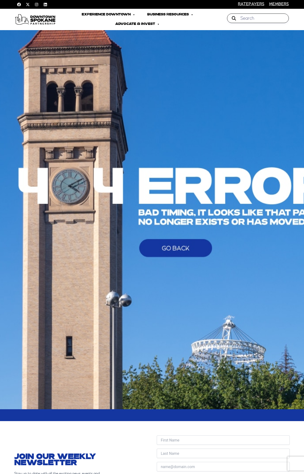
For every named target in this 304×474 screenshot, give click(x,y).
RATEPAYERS (251, 4)
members (279, 4)
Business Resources (170, 14)
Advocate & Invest (137, 24)
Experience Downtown (108, 14)
